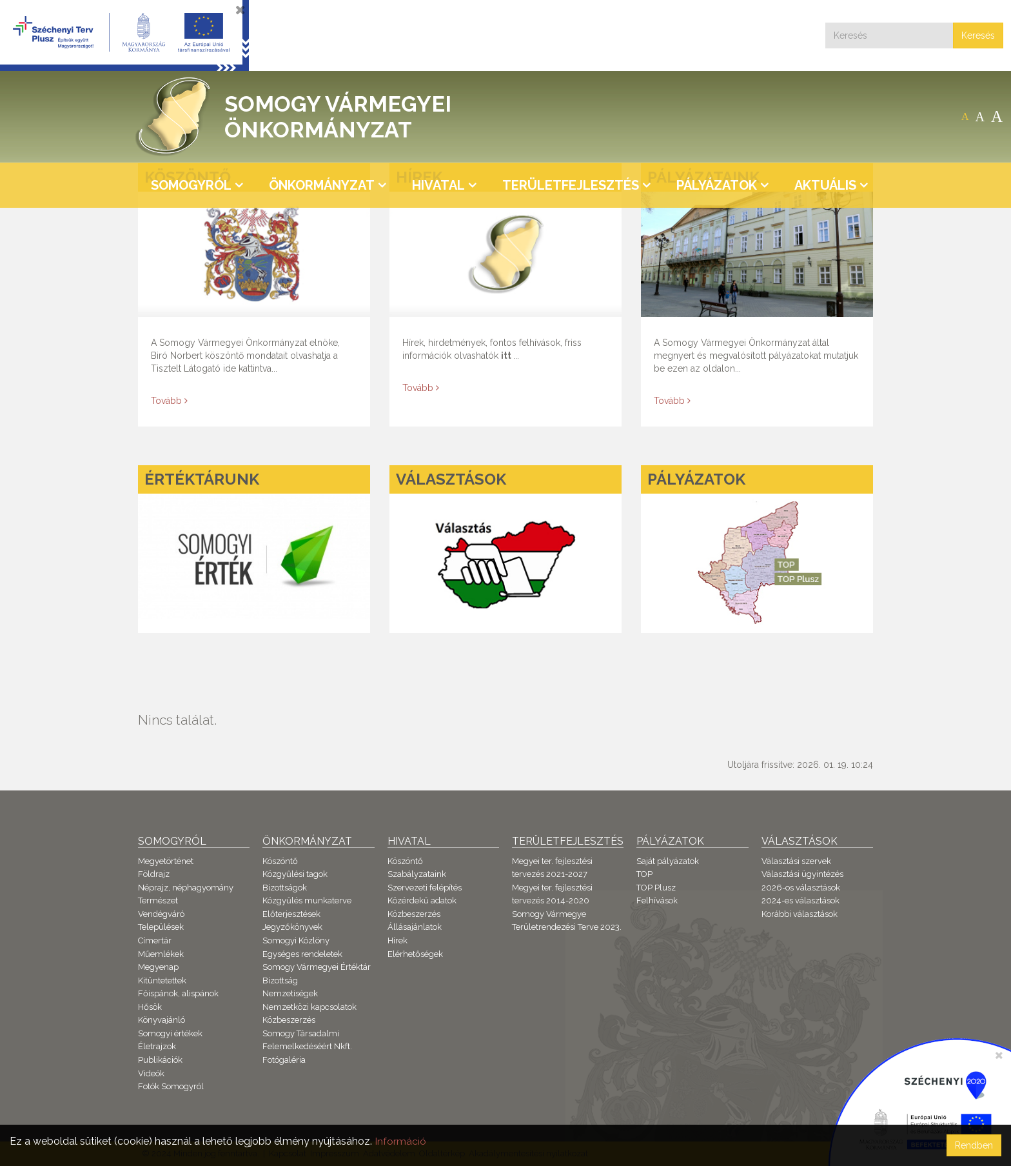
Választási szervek (796, 861)
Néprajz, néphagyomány (185, 887)
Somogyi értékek (170, 1033)
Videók (151, 1073)
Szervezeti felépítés (425, 887)
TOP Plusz (656, 887)
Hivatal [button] (438, 185)
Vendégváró (161, 914)
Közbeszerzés (288, 1020)
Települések (161, 927)
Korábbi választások (799, 914)
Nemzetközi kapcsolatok (309, 1007)
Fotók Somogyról (171, 1086)
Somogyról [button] (191, 185)
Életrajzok (157, 1046)
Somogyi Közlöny (295, 940)
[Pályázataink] (757, 295)
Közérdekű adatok (422, 900)
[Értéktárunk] (254, 548)
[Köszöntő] (254, 295)
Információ (400, 1141)
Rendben (974, 1145)
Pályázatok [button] (716, 185)
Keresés (978, 35)
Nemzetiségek (290, 993)
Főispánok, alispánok (178, 993)
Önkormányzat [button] (322, 185)
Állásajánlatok (415, 927)
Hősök (150, 1007)
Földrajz (154, 874)
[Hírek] (505, 295)
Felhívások (657, 900)
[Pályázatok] (757, 548)
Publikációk (160, 1060)
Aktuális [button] (825, 185)
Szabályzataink (417, 874)
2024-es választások (800, 900)
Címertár (155, 940)
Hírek (397, 940)
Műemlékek (161, 954)
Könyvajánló (161, 1020)
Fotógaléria (284, 1060)
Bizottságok (284, 887)
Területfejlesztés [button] (570, 185)
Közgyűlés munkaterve (306, 900)
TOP (644, 874)
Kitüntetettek (162, 980)
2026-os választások (800, 887)
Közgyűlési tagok (295, 874)
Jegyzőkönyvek (292, 927)
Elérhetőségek (415, 954)
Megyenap (158, 967)
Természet (158, 900)
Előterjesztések (291, 914)
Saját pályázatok (667, 861)
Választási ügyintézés (802, 874)
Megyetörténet (165, 861)
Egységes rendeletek (302, 954)
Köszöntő (280, 861)
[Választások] (505, 548)
